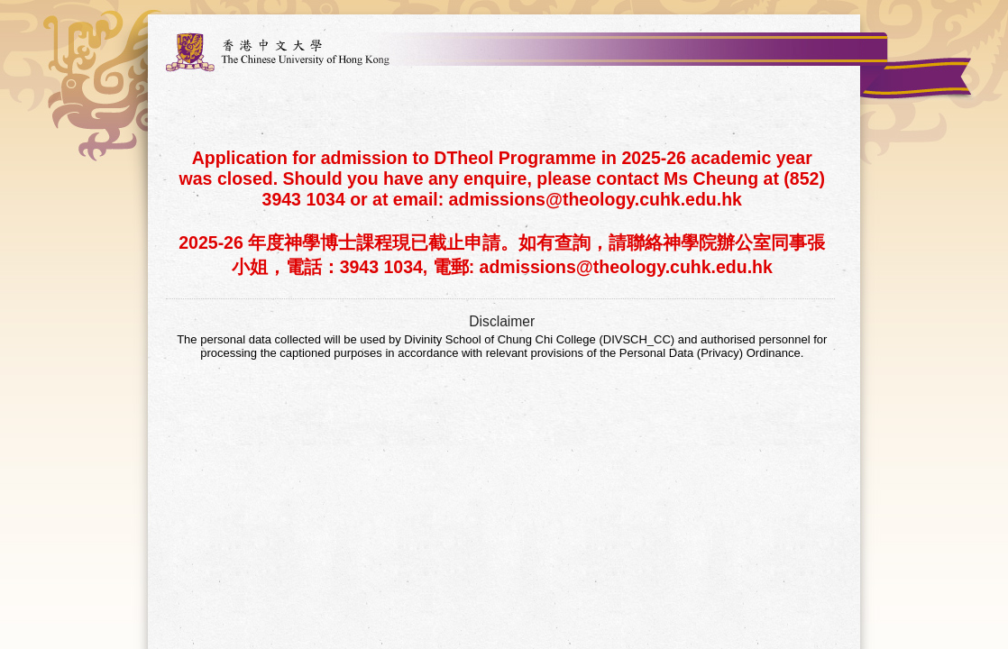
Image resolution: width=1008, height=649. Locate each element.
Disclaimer (502, 321)
